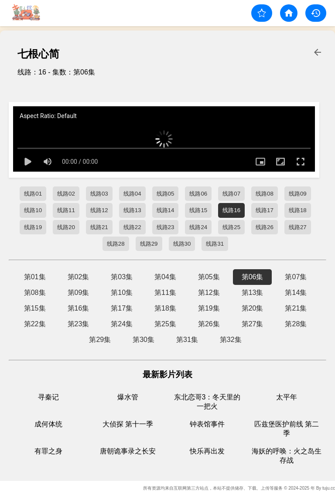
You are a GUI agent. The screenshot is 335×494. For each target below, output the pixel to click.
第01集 (35, 277)
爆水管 (127, 397)
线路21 (99, 227)
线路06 (198, 193)
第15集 (35, 308)
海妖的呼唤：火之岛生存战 (286, 455)
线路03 (99, 193)
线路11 (66, 210)
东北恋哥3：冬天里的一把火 (207, 401)
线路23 (165, 227)
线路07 (231, 193)
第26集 (209, 324)
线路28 (116, 243)
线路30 (182, 243)
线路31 (215, 243)
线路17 (264, 210)
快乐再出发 (207, 451)
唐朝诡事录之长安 (128, 451)
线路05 (165, 193)
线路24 (198, 227)
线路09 (298, 193)
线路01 (33, 193)
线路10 (33, 210)
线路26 (264, 227)
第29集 (100, 339)
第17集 (122, 308)
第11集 (165, 292)
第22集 (35, 324)
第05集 (209, 277)
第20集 (252, 308)
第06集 (252, 277)
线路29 (149, 243)
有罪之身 (48, 451)
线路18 (298, 210)
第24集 (122, 324)
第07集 (296, 277)
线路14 (165, 210)
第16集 (78, 308)
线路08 (264, 193)
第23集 (78, 324)
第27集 (252, 324)
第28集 (296, 324)
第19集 (209, 308)
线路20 (66, 227)
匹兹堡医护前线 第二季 (286, 428)
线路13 (132, 210)
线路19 (33, 227)
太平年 (286, 397)
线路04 (132, 193)
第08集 (35, 292)
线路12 (99, 210)
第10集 (122, 292)
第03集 (122, 277)
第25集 (165, 324)
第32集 (231, 339)
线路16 (231, 210)
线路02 (66, 193)
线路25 (231, 227)
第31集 (187, 339)
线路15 (198, 210)
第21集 (296, 308)
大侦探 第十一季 (128, 424)
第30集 (143, 339)
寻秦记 (48, 397)
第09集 (78, 292)
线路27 (298, 227)
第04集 (165, 277)
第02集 (78, 277)
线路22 (132, 227)
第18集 (165, 308)
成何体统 (48, 424)
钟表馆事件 (207, 424)
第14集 (296, 292)
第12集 (209, 292)
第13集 (252, 292)
